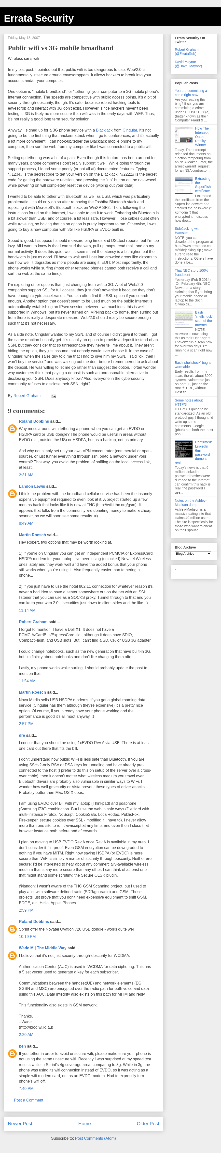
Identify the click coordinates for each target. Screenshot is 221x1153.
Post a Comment (28, 1100)
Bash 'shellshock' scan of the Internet (204, 318)
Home (84, 1123)
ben (22, 1046)
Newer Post (20, 1123)
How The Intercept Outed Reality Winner (202, 136)
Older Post (148, 1123)
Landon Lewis (32, 486)
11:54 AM (27, 681)
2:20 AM (26, 1035)
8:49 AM (26, 523)
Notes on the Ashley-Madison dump (191, 503)
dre (22, 735)
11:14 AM (27, 610)
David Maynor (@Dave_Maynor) (188, 64)
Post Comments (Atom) (95, 1138)
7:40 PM (26, 1088)
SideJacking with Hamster (187, 231)
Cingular (130, 130)
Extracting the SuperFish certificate (203, 185)
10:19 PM (27, 937)
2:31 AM (26, 475)
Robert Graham (33, 622)
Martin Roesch (32, 535)
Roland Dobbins (34, 421)
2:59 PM (26, 910)
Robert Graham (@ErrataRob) (186, 52)
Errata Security (39, 18)
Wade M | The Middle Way (43, 948)
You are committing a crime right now (191, 93)
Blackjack (104, 130)
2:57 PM (26, 724)
